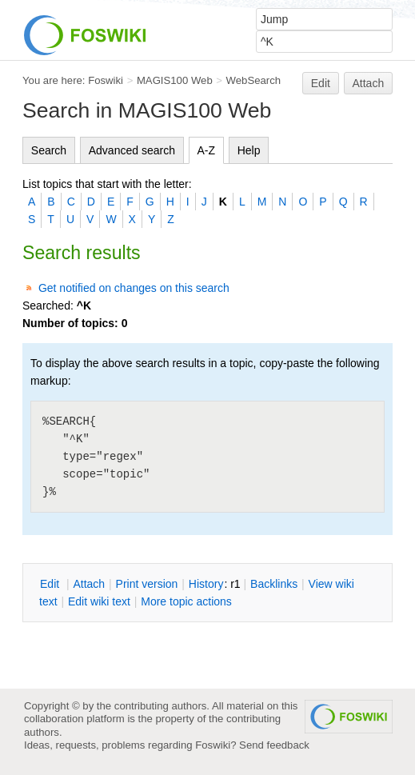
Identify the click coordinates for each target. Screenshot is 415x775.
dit (51, 583)
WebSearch (253, 80)
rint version (147, 583)
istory (206, 583)
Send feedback (274, 745)
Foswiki (105, 80)
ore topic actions (186, 601)
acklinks (273, 583)
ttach (89, 583)
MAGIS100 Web (175, 80)
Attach (369, 83)
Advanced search (132, 150)
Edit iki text (99, 601)
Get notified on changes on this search (133, 288)
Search (48, 150)
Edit (320, 83)
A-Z (207, 150)
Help (249, 150)
